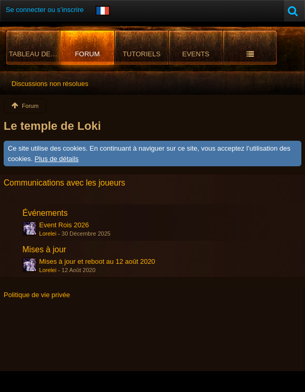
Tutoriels (142, 54)
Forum (87, 54)
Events (195, 54)
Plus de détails (56, 159)
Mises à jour (44, 249)
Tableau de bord (34, 54)
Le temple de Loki (52, 125)
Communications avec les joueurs (64, 182)
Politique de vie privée (37, 295)
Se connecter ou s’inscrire (45, 10)
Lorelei (47, 233)
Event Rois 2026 (64, 225)
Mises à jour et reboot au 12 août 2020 (97, 261)
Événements (45, 213)
